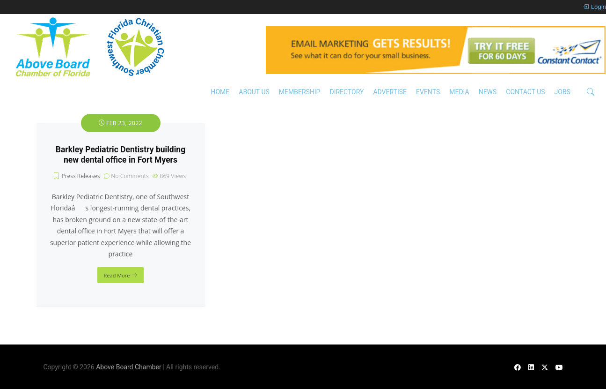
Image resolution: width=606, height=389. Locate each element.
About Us (254, 92)
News (488, 92)
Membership (300, 92)
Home (220, 92)
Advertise (390, 92)
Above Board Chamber (128, 367)
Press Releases (80, 176)
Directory (346, 92)
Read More (117, 275)
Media (459, 92)
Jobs (562, 92)
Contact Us (525, 92)
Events (428, 92)
